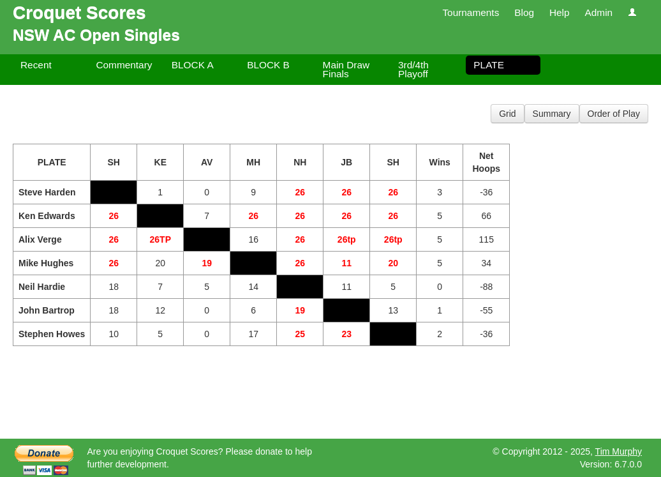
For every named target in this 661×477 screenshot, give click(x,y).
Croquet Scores (79, 12)
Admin (598, 12)
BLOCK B (268, 64)
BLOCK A (193, 64)
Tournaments (470, 12)
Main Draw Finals (346, 69)
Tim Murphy (618, 451)
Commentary (124, 64)
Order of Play (614, 114)
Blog (524, 12)
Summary (552, 114)
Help (559, 12)
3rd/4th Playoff (413, 69)
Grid (507, 114)
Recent (36, 64)
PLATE (488, 64)
